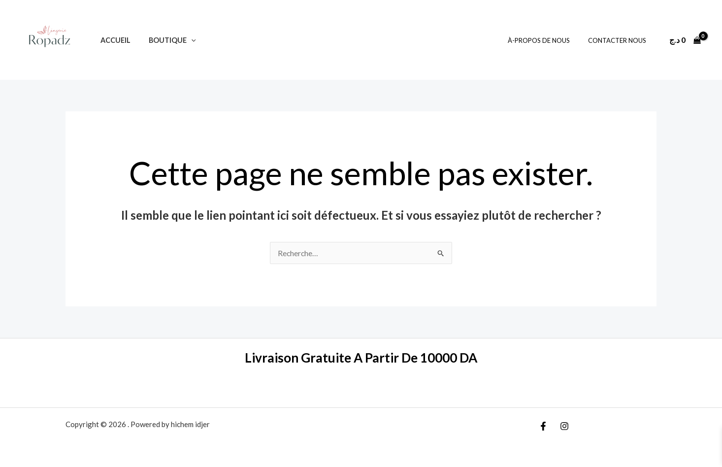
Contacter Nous (620, 40)
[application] (185, 40)
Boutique (166, 40)
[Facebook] (543, 426)
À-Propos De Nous (547, 40)
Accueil (113, 40)
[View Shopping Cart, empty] (685, 40)
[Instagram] (564, 426)
